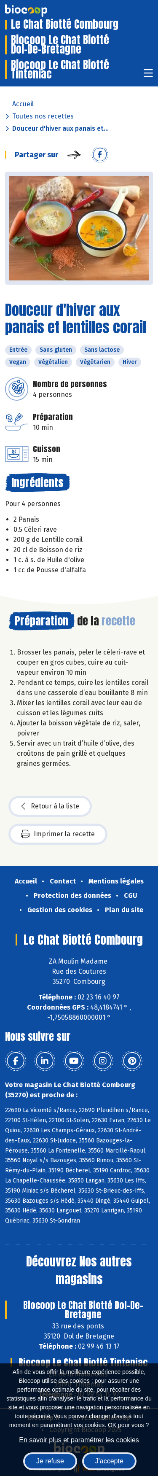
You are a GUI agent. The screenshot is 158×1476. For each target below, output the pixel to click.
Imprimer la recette (58, 834)
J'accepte (109, 1461)
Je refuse (50, 1461)
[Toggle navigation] (148, 75)
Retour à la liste (50, 806)
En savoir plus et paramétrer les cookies (79, 1440)
